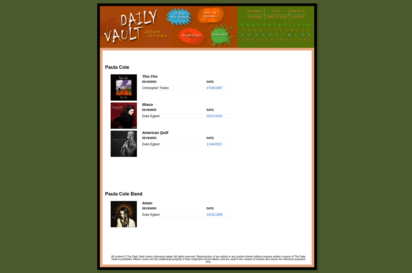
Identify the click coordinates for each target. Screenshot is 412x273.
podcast (298, 17)
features (219, 35)
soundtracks (278, 35)
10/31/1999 (214, 215)
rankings (255, 17)
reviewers (255, 11)
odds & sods (276, 17)
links (277, 11)
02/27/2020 (214, 116)
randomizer (191, 36)
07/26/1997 (214, 88)
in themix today (180, 16)
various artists (277, 40)
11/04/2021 (214, 144)
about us (298, 11)
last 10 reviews (210, 15)
